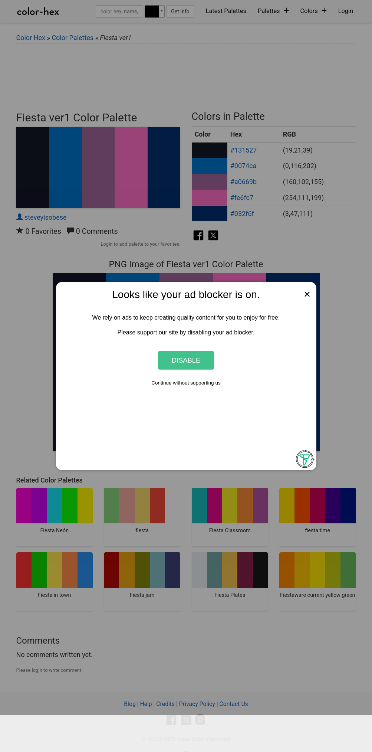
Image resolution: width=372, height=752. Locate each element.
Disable (186, 360)
